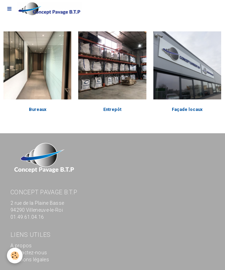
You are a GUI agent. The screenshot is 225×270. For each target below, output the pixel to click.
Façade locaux (187, 109)
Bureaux (37, 109)
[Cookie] (15, 255)
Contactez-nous (28, 252)
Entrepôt (112, 109)
